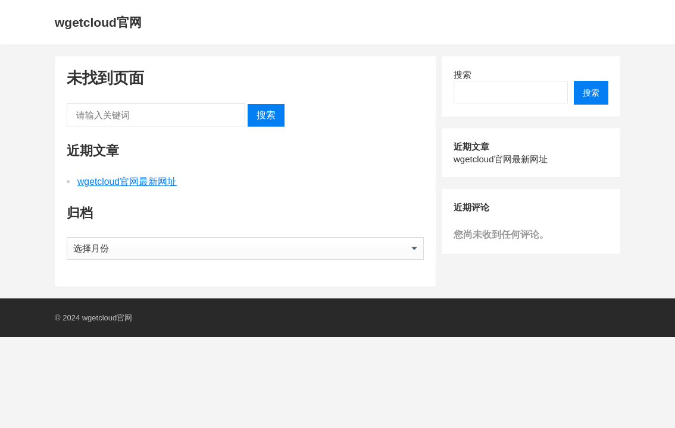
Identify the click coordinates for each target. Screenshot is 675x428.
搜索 (266, 115)
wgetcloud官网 (98, 22)
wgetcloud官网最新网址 (127, 182)
